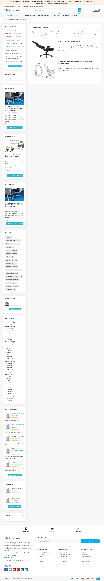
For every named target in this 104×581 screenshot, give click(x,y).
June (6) (9, 350)
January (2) (9, 372)
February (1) (10, 369)
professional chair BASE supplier (18, 437)
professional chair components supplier (18, 426)
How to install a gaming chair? (69, 41)
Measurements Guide (87, 556)
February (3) (10, 358)
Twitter (10, 569)
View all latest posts (14, 127)
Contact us (41, 559)
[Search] (57, 10)
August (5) (9, 378)
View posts (15, 492)
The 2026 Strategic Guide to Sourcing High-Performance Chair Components (13, 108)
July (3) (9, 380)
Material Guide (85, 554)
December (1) (10, 328)
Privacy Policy (42, 554)
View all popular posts (15, 175)
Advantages (63, 561)
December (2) (10, 363)
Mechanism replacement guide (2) (15, 46)
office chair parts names (12, 286)
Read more (8, 123)
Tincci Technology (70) (11, 50)
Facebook (6, 569)
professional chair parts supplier (18, 451)
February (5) (10, 391)
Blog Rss (14, 516)
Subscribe (90, 541)
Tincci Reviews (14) (11, 30)
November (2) (10, 400)
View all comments (15, 475)
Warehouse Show (64, 556)
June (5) (9, 383)
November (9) (10, 330)
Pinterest (18, 569)
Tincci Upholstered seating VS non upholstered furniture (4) (14, 57)
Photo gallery (10, 299)
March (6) (9, 389)
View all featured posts (15, 223)
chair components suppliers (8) (14, 61)
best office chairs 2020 (11, 250)
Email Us (41, 6)
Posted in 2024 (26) (10, 326)
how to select (9, 270)
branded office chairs (11, 260)
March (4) (9, 339)
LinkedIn (26, 569)
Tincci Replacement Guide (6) (13, 33)
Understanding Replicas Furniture (30, 6)
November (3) (10, 346)
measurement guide (11, 283)
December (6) (10, 344)
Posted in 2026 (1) (10, 322)
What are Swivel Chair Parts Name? (12, 6)
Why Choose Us (63, 552)
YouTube (14, 569)
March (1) (9, 324)
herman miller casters (11, 266)
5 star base (9, 237)
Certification (63, 559)
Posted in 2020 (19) (10, 396)
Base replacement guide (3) (14, 40)
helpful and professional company (17, 463)
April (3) (9, 337)
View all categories (15, 66)
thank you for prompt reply (18, 414)
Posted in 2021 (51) (10, 374)
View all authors (15, 506)
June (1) (9, 335)
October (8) (9, 333)
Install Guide (84, 559)
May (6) (9, 352)
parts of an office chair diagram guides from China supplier (14, 155)
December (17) (10, 398)
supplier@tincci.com (14, 557)
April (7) (9, 387)
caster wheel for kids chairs (13, 240)
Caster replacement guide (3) (14, 36)
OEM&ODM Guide (86, 561)
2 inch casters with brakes (12, 244)
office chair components (12, 279)
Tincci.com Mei (16, 498)
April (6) (9, 354)
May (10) (9, 385)
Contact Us (65, 3)
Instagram (22, 569)
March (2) (9, 367)
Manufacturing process (65, 554)
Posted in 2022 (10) (10, 361)
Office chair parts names (44, 552)
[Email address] (59, 541)
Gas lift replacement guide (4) (14, 43)
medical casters (10, 247)
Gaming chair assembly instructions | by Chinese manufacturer (75, 62)
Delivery (40, 556)
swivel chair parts (10, 289)
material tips (18, 270)
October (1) (9, 348)
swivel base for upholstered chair (14, 276)
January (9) (9, 393)
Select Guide (85, 552)
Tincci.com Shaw (16, 488)
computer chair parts (11, 253)
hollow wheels (9, 257)
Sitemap (41, 561)
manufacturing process (12, 273)
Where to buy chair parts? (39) (13, 53)
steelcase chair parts (11, 263)
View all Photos (15, 309)
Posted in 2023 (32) (10, 342)
